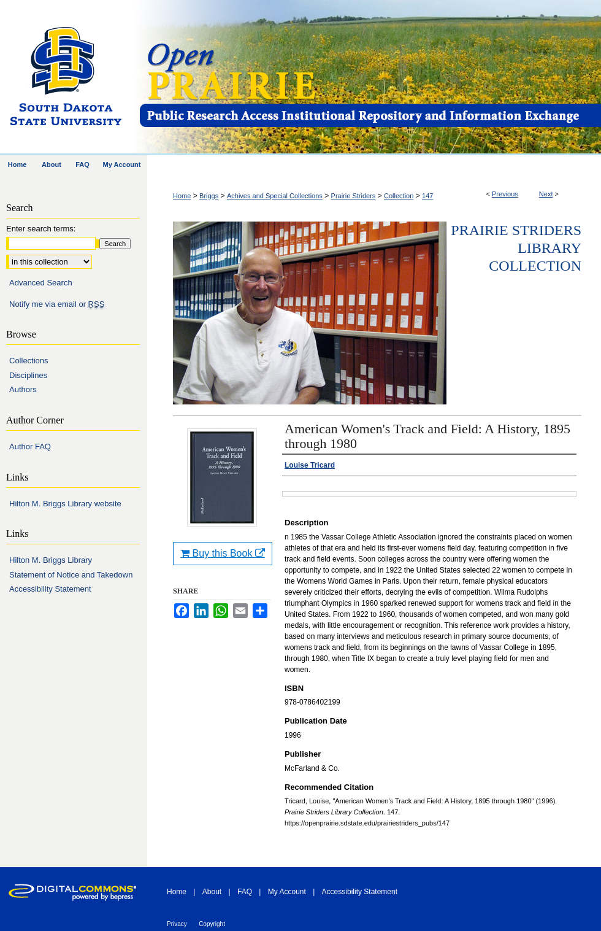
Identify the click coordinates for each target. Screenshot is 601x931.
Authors (23, 389)
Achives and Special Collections (275, 195)
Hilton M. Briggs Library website (65, 503)
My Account (287, 891)
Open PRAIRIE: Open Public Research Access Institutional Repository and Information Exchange (369, 77)
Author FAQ (30, 446)
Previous (505, 194)
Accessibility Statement (50, 588)
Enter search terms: (40, 228)
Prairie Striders (353, 195)
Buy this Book (222, 553)
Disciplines (28, 375)
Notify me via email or (56, 304)
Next (546, 194)
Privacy (177, 924)
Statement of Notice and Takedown (70, 574)
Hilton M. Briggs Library (50, 560)
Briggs (208, 195)
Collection (398, 195)
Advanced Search (40, 282)
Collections (28, 360)
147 (427, 195)
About (211, 891)
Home (182, 195)
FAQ (244, 891)
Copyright (212, 924)
